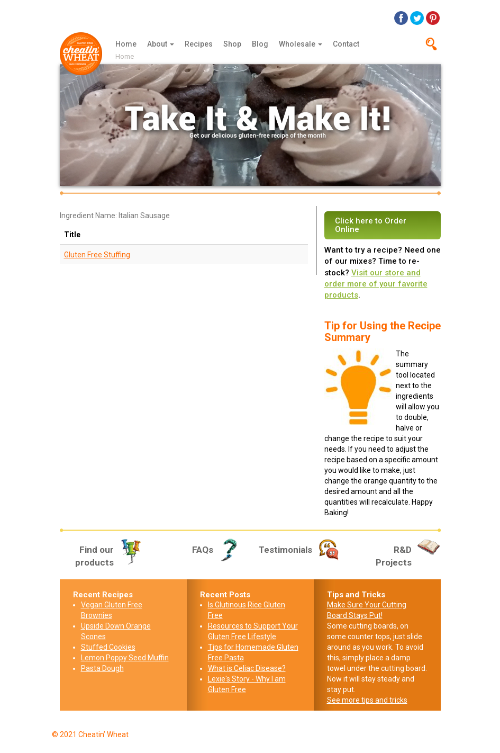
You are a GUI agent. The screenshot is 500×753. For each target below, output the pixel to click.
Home (126, 44)
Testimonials (300, 549)
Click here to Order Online (370, 225)
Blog (260, 44)
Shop (232, 44)
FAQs (217, 549)
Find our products (109, 555)
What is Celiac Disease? (247, 668)
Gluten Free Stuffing (97, 254)
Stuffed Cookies (108, 647)
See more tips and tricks (367, 700)
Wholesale (300, 44)
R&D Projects (408, 555)
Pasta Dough (102, 668)
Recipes (199, 44)
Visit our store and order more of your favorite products (376, 284)
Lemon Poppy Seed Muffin (125, 657)
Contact (346, 44)
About (160, 44)
